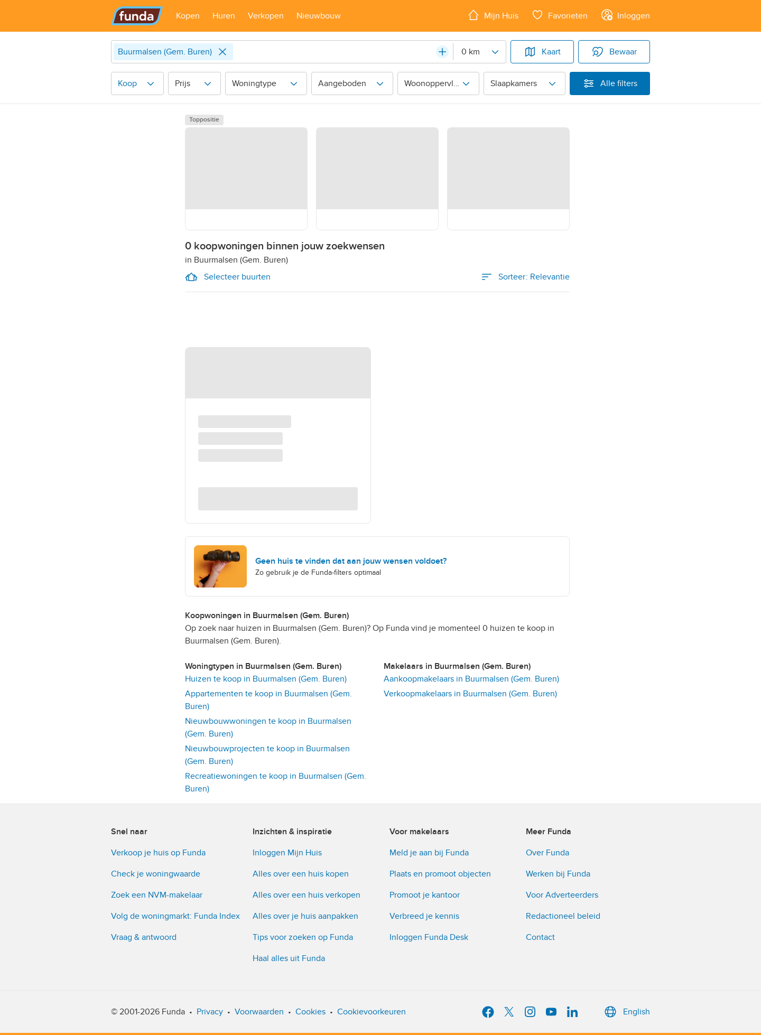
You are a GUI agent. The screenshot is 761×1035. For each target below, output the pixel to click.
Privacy (210, 1011)
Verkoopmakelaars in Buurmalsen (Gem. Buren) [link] (470, 693)
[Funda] (137, 16)
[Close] (222, 51)
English (626, 1011)
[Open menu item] (188, 15)
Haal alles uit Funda (289, 958)
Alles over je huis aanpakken (305, 916)
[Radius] (479, 51)
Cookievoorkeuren (371, 1011)
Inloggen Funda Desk (428, 937)
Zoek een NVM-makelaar (156, 895)
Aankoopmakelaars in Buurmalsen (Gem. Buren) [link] (471, 679)
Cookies (310, 1011)
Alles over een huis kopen (301, 874)
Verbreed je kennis (424, 916)
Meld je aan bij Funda (429, 852)
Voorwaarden (259, 1011)
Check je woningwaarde (155, 874)
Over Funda (547, 852)
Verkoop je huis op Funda (158, 852)
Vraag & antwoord (144, 937)
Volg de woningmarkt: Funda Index (175, 916)
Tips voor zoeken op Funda (303, 937)
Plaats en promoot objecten (440, 874)
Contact (540, 937)
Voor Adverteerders (562, 895)
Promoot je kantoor (424, 895)
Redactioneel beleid (563, 916)
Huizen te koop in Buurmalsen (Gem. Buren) (266, 679)
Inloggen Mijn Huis (287, 852)
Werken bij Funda (558, 874)
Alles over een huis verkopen (306, 895)
